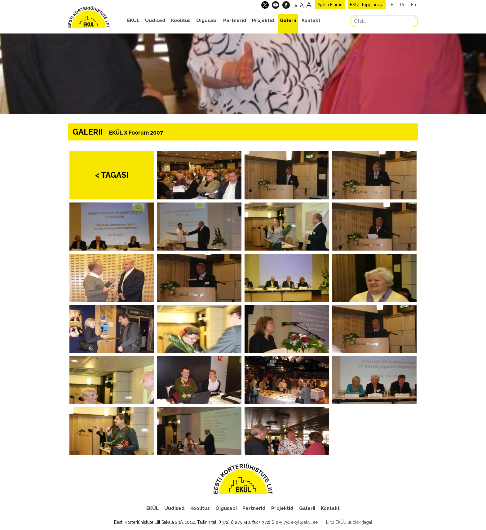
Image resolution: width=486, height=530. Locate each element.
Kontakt (311, 20)
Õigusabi (207, 20)
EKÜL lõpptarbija (366, 4)
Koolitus (181, 20)
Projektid (263, 20)
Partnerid (234, 20)
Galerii (288, 20)
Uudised (155, 20)
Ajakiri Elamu (329, 4)
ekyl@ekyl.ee (304, 522)
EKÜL (133, 20)
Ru (402, 4)
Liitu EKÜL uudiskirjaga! (349, 522)
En (413, 4)
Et (393, 4)
